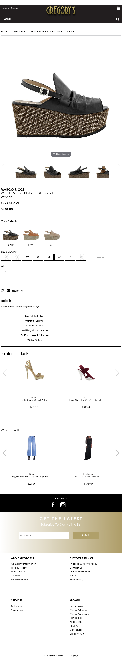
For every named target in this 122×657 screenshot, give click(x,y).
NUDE (52, 235)
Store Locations (19, 579)
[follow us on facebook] (52, 504)
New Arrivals (76, 605)
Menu (7, 19)
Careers (15, 575)
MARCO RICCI (12, 189)
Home (4, 31)
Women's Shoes (18, 31)
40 (59, 257)
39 (48, 257)
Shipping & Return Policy (83, 563)
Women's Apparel (79, 613)
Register (14, 8)
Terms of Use (18, 571)
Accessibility (76, 579)
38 (37, 257)
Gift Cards (16, 605)
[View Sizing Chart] (100, 257)
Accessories (76, 621)
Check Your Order (80, 571)
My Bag (118, 8)
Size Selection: (9, 251)
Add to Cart (14, 282)
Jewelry (74, 625)
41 (70, 257)
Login (5, 8)
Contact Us (76, 567)
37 (27, 257)
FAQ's (73, 575)
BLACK (11, 235)
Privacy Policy (19, 567)
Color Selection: (10, 221)
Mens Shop (76, 629)
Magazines (17, 609)
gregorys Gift (77, 633)
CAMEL (31, 235)
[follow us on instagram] (63, 504)
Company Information (23, 563)
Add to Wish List (42, 282)
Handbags (76, 617)
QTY (3, 265)
